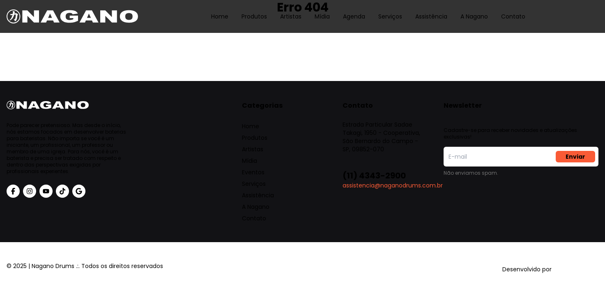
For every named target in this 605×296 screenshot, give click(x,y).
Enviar (575, 157)
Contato (513, 10)
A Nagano (474, 10)
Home (220, 10)
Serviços (390, 10)
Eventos (253, 172)
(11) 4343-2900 (374, 175)
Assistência (431, 10)
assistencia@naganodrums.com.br (393, 185)
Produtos (254, 10)
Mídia (322, 10)
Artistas (291, 10)
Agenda (354, 10)
